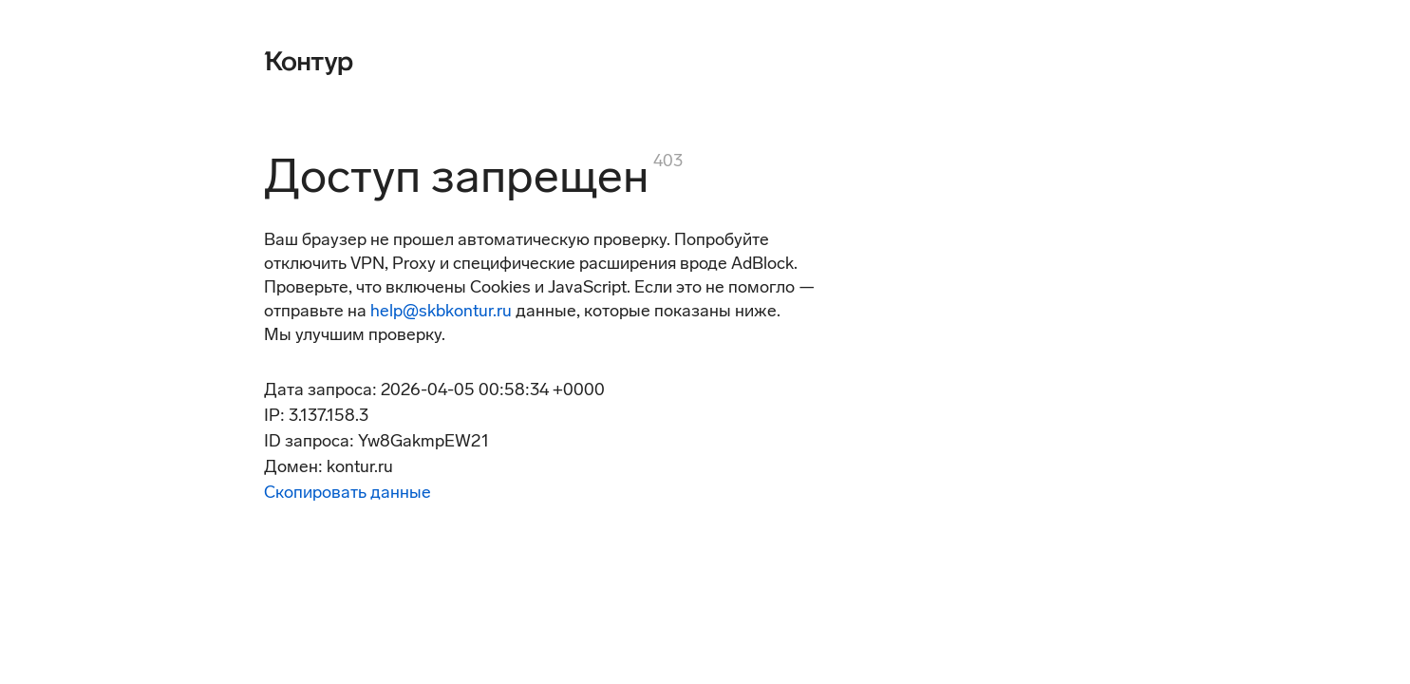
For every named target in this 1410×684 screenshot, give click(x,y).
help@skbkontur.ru (441, 310)
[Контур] (308, 61)
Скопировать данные (347, 492)
